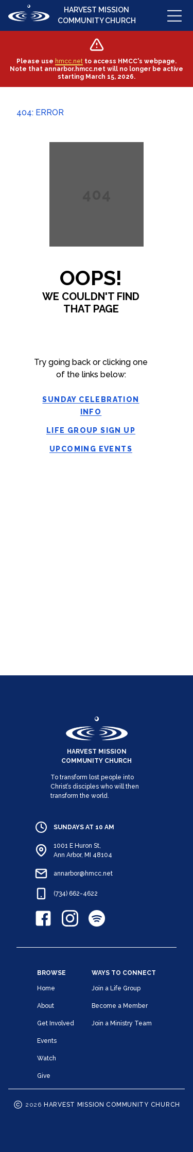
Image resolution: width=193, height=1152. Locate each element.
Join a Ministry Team (122, 1023)
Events (47, 1040)
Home (46, 988)
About (45, 1005)
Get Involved (55, 1023)
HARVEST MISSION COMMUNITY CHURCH (97, 15)
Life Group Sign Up (90, 430)
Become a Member (120, 1005)
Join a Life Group (116, 988)
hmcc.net (69, 61)
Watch (46, 1058)
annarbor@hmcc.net (83, 873)
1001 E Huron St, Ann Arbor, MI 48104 (83, 850)
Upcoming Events (90, 449)
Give (43, 1075)
